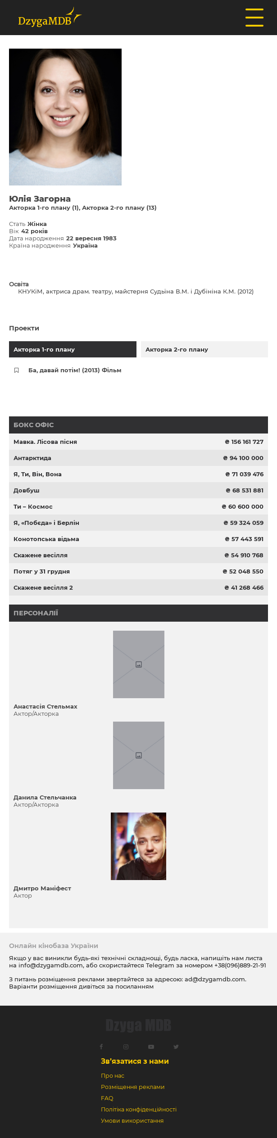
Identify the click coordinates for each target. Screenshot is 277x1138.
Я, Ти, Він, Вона (38, 474)
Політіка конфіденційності (139, 1109)
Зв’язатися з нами (135, 1061)
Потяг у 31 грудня (42, 571)
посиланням (134, 986)
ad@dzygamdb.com (215, 979)
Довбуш (27, 490)
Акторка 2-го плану (176, 349)
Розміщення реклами (133, 1087)
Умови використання (132, 1120)
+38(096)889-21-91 (240, 965)
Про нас (112, 1075)
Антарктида (32, 457)
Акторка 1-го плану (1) (44, 207)
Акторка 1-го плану (44, 349)
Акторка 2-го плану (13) (119, 207)
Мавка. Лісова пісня (45, 441)
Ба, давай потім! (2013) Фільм (75, 370)
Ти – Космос (33, 506)
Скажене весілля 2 (43, 587)
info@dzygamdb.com (50, 965)
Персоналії (36, 613)
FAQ (107, 1098)
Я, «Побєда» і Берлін (46, 522)
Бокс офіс (34, 425)
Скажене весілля (41, 555)
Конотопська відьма (46, 538)
